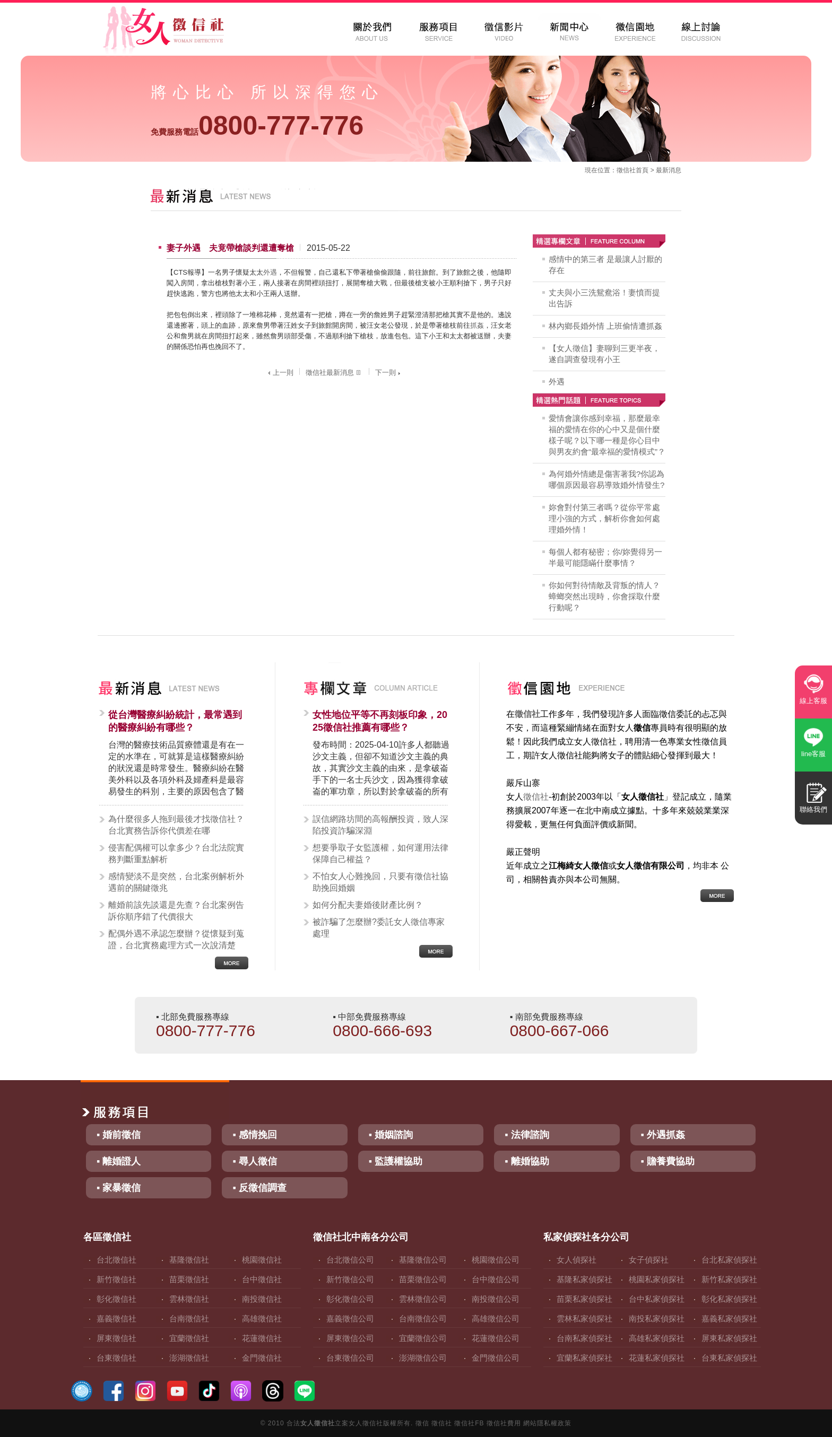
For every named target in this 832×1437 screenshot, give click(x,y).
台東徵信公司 (350, 1357)
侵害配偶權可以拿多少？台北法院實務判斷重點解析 (176, 853)
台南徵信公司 (423, 1318)
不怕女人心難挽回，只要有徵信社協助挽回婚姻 (380, 882)
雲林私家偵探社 (584, 1318)
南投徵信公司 (495, 1298)
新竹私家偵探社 (729, 1279)
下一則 (389, 372)
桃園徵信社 (262, 1259)
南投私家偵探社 (656, 1318)
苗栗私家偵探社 (584, 1298)
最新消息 (668, 170)
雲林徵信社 (189, 1298)
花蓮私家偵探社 (656, 1357)
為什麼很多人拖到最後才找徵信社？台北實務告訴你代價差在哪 (176, 824)
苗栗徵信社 (189, 1279)
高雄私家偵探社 (656, 1338)
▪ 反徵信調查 (259, 1187)
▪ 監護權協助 (395, 1161)
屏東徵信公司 (350, 1338)
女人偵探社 (576, 1259)
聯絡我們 (813, 809)
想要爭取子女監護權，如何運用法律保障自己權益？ (380, 853)
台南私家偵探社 (584, 1338)
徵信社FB (469, 1423)
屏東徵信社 (116, 1338)
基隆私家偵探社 (584, 1279)
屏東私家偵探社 (729, 1338)
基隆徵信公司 (423, 1259)
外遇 (270, 272)
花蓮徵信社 (262, 1338)
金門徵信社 (262, 1357)
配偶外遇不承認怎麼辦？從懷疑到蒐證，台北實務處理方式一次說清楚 (176, 939)
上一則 (279, 372)
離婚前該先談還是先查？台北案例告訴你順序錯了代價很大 (176, 910)
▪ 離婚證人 (119, 1161)
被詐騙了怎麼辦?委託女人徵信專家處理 (379, 927)
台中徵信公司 (495, 1279)
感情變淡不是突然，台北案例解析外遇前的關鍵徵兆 (176, 882)
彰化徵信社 (116, 1298)
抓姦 (477, 325)
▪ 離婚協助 (527, 1161)
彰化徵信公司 (350, 1298)
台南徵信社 (189, 1318)
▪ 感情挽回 (254, 1134)
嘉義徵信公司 (350, 1318)
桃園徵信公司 (495, 1259)
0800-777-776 (257, 126)
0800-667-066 (559, 1030)
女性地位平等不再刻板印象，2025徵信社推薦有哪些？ (380, 721)
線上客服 (813, 701)
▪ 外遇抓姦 (663, 1134)
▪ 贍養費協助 (668, 1161)
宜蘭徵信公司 (423, 1338)
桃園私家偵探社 (656, 1279)
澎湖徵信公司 (423, 1357)
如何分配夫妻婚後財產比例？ (368, 904)
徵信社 (626, 170)
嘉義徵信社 (116, 1318)
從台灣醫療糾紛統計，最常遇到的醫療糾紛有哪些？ (175, 721)
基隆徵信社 (189, 1259)
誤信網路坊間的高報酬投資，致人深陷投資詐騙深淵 (380, 824)
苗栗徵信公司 (423, 1279)
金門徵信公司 (495, 1357)
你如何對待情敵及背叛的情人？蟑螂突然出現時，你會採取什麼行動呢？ (604, 596)
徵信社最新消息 (334, 372)
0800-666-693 (382, 1030)
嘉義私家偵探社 (729, 1318)
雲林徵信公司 (423, 1298)
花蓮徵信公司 (495, 1338)
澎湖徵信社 (189, 1357)
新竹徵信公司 (350, 1279)
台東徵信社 (116, 1357)
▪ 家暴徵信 (119, 1187)
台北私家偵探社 (729, 1259)
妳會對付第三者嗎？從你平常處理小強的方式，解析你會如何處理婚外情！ (604, 518)
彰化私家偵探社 (729, 1298)
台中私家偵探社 (656, 1298)
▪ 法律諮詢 (527, 1134)
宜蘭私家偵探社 (584, 1357)
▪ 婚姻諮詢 (391, 1134)
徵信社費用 (504, 1423)
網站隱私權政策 (547, 1423)
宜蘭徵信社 (189, 1338)
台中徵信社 (262, 1279)
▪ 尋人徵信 (254, 1161)
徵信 (422, 1423)
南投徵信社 (262, 1298)
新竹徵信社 (116, 1279)
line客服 (813, 754)
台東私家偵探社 (729, 1357)
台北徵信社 (116, 1259)
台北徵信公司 (350, 1259)
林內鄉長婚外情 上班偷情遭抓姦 (605, 325)
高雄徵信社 (262, 1318)
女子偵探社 (649, 1259)
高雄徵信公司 (495, 1318)
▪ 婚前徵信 (119, 1134)
